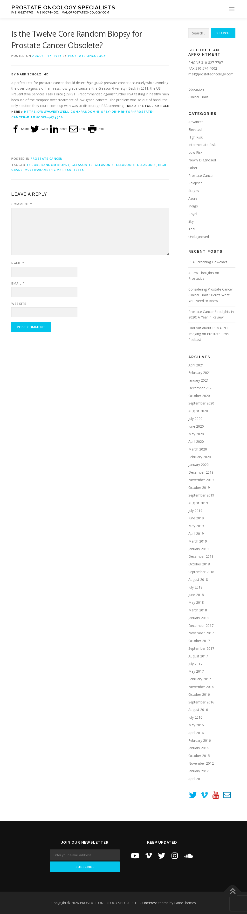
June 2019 (196, 518)
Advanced (196, 121)
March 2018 (197, 610)
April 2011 (196, 778)
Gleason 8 (125, 165)
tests (79, 170)
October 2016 (199, 694)
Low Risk (195, 152)
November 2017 (201, 633)
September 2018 (201, 572)
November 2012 (201, 763)
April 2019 (196, 533)
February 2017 (199, 679)
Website (19, 303)
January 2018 (198, 618)
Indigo (193, 206)
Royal (192, 214)
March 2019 (197, 541)
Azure (192, 198)
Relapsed (195, 183)
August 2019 (198, 503)
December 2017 (200, 625)
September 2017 (201, 648)
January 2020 (198, 464)
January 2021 (198, 380)
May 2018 (196, 602)
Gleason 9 (146, 165)
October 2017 (199, 640)
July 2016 (195, 717)
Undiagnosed (198, 236)
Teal (191, 229)
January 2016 (198, 748)
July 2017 (195, 664)
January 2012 (198, 771)
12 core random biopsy (48, 165)
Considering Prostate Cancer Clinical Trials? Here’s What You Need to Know (210, 295)
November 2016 (201, 686)
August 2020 (198, 411)
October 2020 (199, 395)
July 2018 (195, 587)
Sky (191, 221)
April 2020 (196, 441)
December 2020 (200, 388)
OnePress (150, 903)
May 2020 (196, 434)
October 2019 (199, 487)
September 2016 (201, 702)
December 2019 (200, 472)
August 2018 (198, 579)
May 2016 (196, 725)
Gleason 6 (104, 165)
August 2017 (198, 656)
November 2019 (201, 479)
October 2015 (199, 755)
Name (17, 263)
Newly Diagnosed (202, 160)
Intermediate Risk (202, 144)
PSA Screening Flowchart (207, 262)
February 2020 (199, 457)
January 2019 (198, 549)
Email (18, 283)
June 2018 (196, 594)
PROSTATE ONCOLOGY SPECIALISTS (63, 7)
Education (196, 89)
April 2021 (196, 365)
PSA (68, 170)
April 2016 (196, 732)
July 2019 (195, 510)
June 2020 (196, 426)
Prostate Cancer (46, 159)
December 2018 (200, 556)
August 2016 (198, 709)
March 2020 (197, 449)
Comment (21, 204)
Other (192, 168)
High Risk (195, 137)
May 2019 (196, 525)
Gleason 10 (82, 165)
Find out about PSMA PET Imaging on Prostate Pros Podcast (208, 334)
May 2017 (196, 671)
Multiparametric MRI (44, 170)
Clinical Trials (198, 97)
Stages (193, 190)
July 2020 (195, 418)
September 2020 (201, 403)
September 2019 (201, 495)
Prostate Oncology (87, 56)
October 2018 (199, 564)
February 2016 (199, 740)
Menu (231, 9)
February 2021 (199, 372)
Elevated (195, 129)
